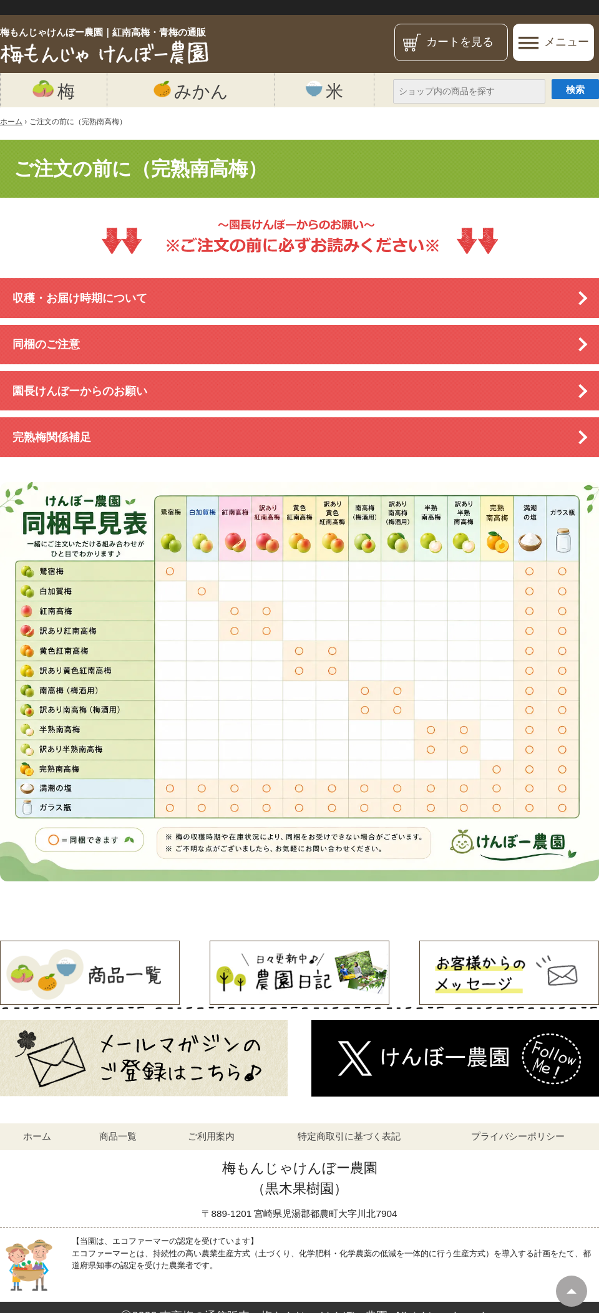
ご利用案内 (211, 1136)
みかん (190, 90)
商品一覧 (118, 1136)
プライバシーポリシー (518, 1136)
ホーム (37, 1136)
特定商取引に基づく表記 (349, 1136)
